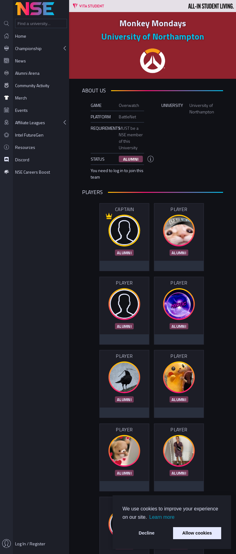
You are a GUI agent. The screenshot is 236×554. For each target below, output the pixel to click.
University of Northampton (152, 36)
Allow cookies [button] (197, 533)
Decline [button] (147, 533)
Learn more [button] (162, 517)
